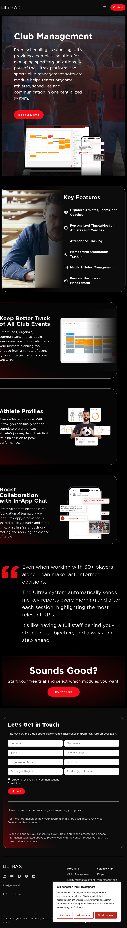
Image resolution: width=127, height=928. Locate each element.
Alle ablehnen (83, 915)
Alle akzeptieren (105, 915)
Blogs (100, 874)
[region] (87, 902)
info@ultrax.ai (11, 885)
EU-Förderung (12, 894)
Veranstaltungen (107, 879)
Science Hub (105, 868)
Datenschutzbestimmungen (24, 822)
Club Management (78, 874)
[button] (104, 6)
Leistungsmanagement (81, 879)
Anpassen (65, 915)
